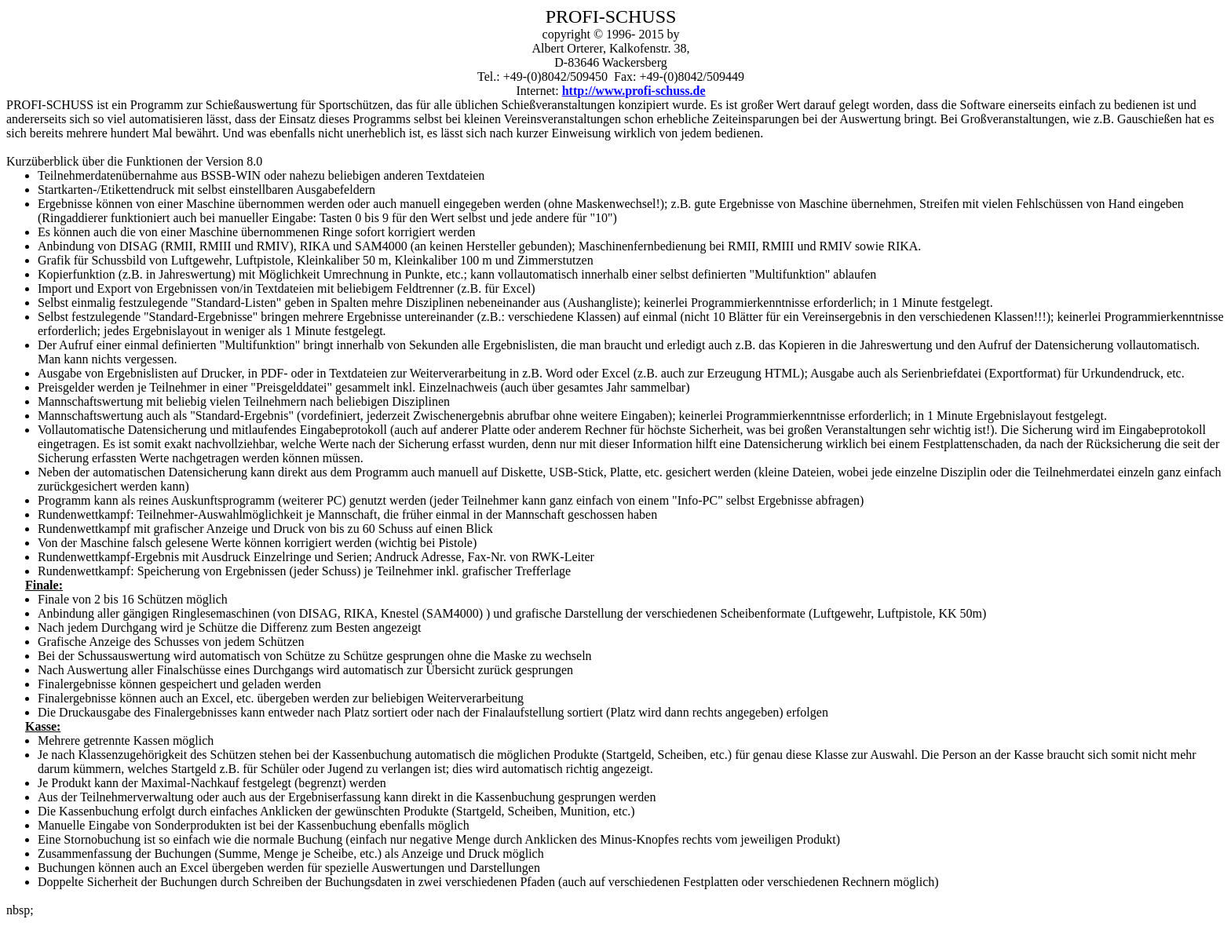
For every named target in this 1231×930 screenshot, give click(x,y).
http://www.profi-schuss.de (634, 90)
